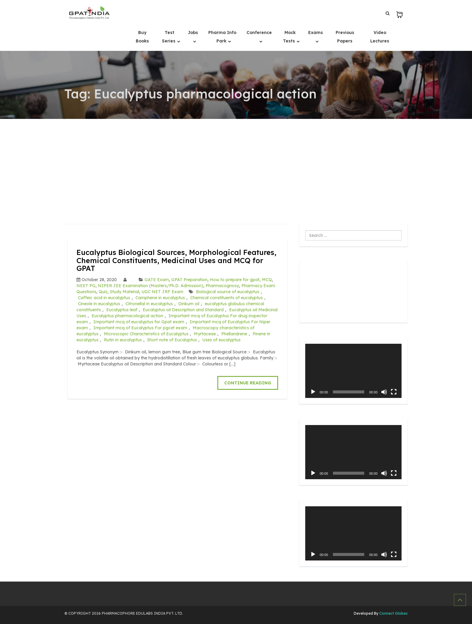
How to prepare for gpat (234, 279)
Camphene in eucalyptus (160, 297)
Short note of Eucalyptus (172, 340)
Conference (259, 32)
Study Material (124, 291)
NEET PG (85, 285)
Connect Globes (393, 613)
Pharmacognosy (222, 285)
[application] (353, 371)
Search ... (305, 230)
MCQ (267, 279)
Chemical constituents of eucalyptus (226, 297)
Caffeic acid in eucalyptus (104, 297)
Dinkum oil (188, 303)
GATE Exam (156, 279)
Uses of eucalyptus (221, 340)
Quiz (103, 291)
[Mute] (384, 392)
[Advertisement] (236, 164)
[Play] (313, 392)
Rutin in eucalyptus (123, 340)
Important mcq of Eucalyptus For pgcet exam (140, 328)
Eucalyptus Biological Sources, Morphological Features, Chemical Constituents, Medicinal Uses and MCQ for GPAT (176, 260)
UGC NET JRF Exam (162, 291)
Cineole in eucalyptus (99, 303)
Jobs (193, 32)
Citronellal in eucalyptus (149, 303)
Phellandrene (234, 334)
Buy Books (142, 37)
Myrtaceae (205, 334)
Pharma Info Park (222, 37)
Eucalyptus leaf (121, 309)
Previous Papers (345, 37)
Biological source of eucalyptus (227, 291)
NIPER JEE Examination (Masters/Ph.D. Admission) (150, 285)
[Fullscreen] (394, 392)
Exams (315, 32)
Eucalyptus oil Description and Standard (183, 309)
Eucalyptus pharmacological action (127, 315)
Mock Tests (289, 37)
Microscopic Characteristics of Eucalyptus (146, 334)
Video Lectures (379, 37)
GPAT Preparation (189, 279)
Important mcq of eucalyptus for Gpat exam (138, 321)
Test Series (169, 37)
